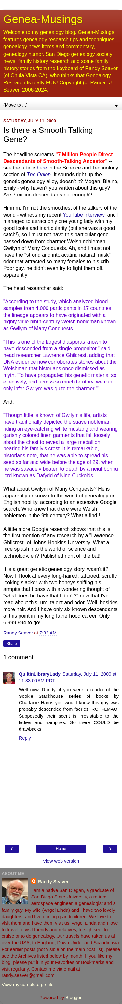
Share (12, 643)
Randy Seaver (53, 881)
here (42, 167)
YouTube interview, (84, 215)
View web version (61, 861)
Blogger (73, 997)
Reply (25, 738)
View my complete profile (28, 984)
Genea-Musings (43, 19)
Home (61, 849)
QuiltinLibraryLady (40, 674)
